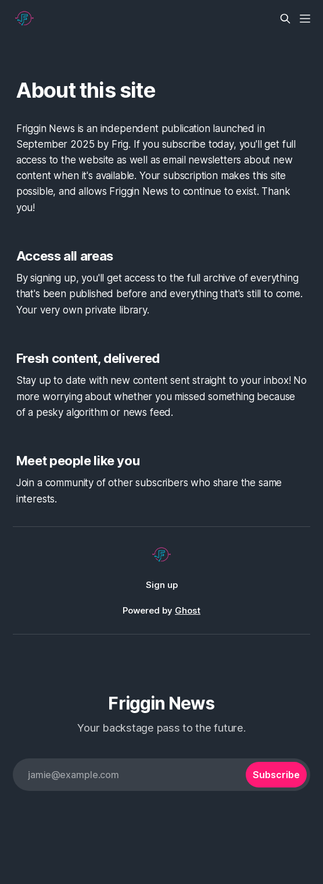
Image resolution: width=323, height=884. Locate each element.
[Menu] (305, 18)
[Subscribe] (276, 774)
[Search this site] (285, 18)
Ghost (187, 610)
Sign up (162, 584)
